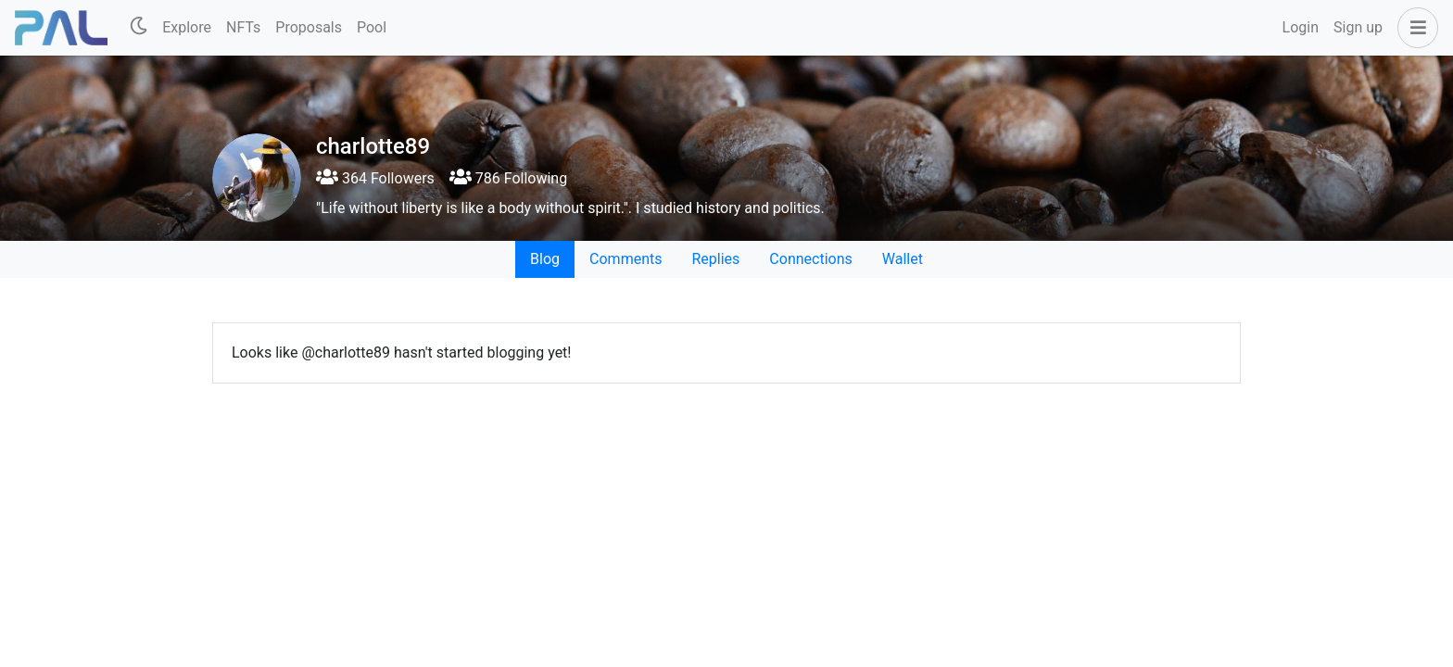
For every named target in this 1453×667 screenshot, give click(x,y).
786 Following (508, 178)
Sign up (1358, 27)
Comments (625, 259)
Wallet (902, 259)
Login (1300, 27)
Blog (545, 259)
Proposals (308, 27)
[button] (1414, 27)
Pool (371, 27)
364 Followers (375, 178)
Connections (810, 259)
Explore (186, 27)
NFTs (243, 27)
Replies (715, 259)
